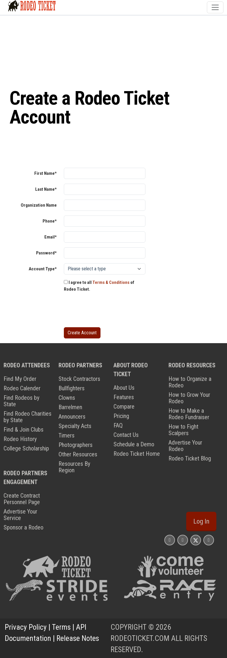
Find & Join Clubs (23, 429)
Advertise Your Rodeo (185, 446)
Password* (46, 253)
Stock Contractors (79, 378)
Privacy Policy (26, 627)
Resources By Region (74, 467)
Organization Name (39, 205)
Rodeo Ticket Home (137, 453)
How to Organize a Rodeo (189, 382)
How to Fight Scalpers (183, 430)
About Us (124, 387)
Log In (201, 521)
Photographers (76, 444)
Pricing (121, 416)
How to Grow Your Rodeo (189, 398)
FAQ (118, 425)
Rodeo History (20, 438)
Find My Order (20, 378)
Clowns (67, 397)
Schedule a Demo (134, 444)
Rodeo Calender (22, 388)
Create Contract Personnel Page (22, 499)
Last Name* (46, 189)
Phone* (50, 221)
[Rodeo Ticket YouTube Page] (209, 540)
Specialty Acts (75, 426)
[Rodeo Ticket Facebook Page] (183, 540)
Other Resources (78, 454)
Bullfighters (72, 388)
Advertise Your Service (20, 515)
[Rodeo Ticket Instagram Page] (170, 540)
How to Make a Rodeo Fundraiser (188, 414)
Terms (61, 627)
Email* (50, 237)
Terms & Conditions (111, 282)
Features (124, 397)
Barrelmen (70, 407)
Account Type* (43, 269)
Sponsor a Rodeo (23, 527)
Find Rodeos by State (21, 401)
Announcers (72, 416)
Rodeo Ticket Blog (189, 458)
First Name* (45, 173)
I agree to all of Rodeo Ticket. (99, 286)
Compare (124, 406)
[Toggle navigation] (215, 7)
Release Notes (77, 638)
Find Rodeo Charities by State (27, 417)
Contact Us (126, 434)
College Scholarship (26, 448)
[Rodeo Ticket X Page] (195, 540)
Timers (66, 435)
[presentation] (109, 311)
